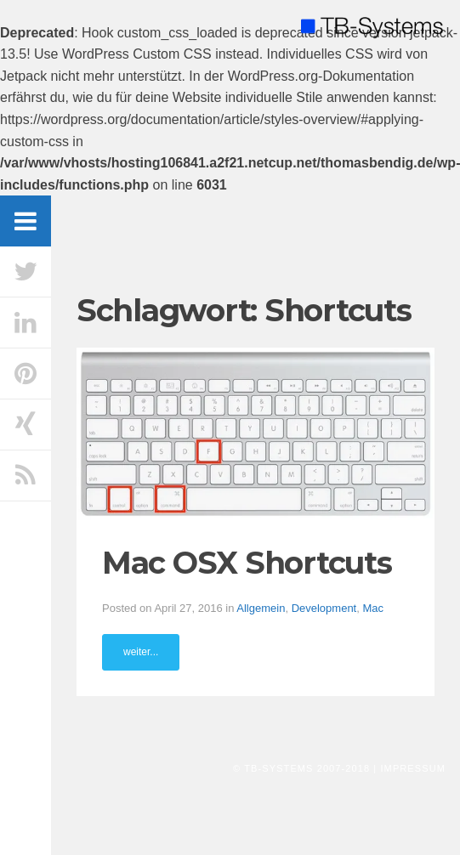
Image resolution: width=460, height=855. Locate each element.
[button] (255, 433)
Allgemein (260, 608)
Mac (372, 608)
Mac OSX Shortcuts (247, 562)
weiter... (140, 652)
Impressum (413, 768)
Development (324, 608)
